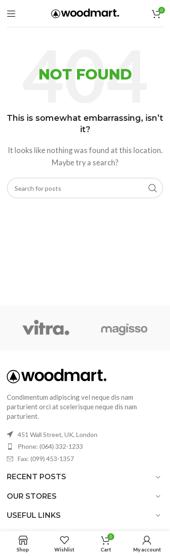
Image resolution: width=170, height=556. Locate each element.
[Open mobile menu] (11, 14)
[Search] (85, 188)
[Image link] (57, 375)
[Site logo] (85, 12)
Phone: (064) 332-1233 (50, 446)
